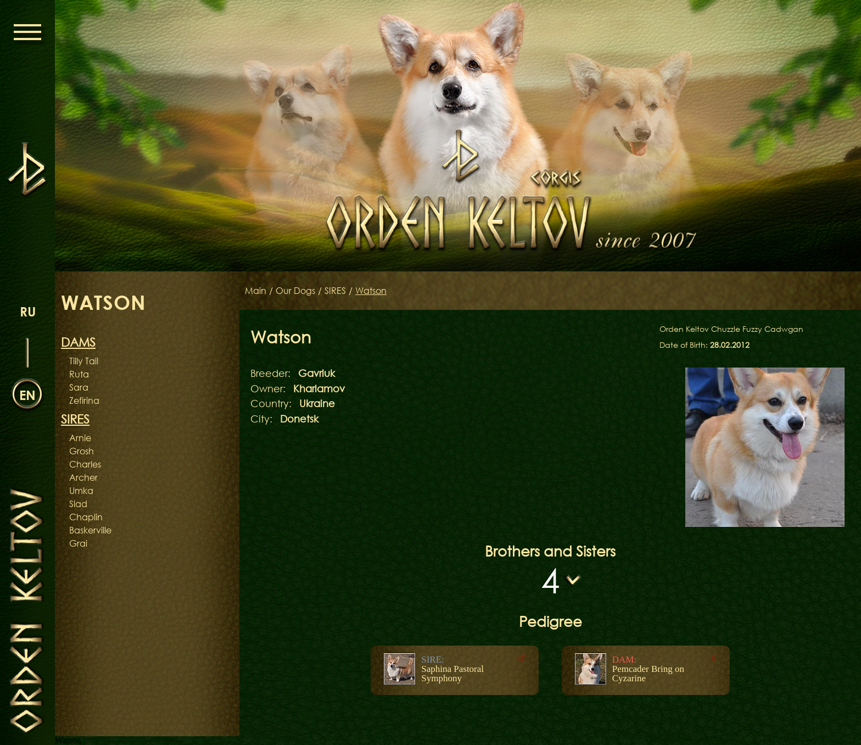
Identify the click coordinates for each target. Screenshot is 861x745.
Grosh (81, 451)
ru (28, 311)
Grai (78, 543)
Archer (83, 477)
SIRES (335, 290)
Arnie (80, 437)
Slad (78, 503)
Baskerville (90, 530)
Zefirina (84, 400)
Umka (81, 490)
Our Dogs (295, 290)
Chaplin (86, 517)
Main (255, 290)
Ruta (79, 374)
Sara (78, 387)
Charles (85, 464)
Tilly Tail (83, 361)
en (27, 395)
